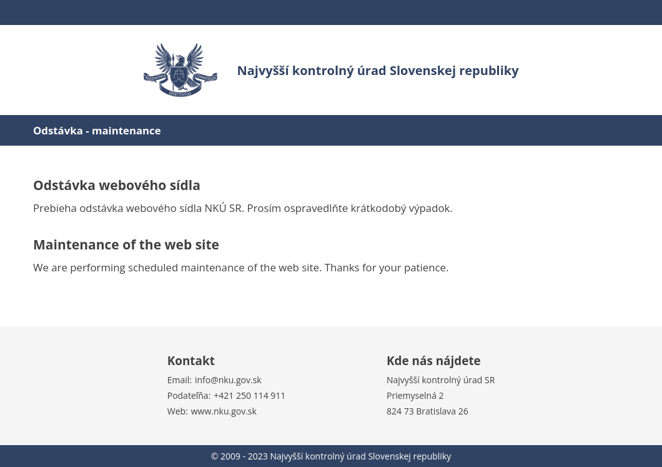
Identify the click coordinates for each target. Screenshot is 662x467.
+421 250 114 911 (249, 395)
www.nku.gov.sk (224, 411)
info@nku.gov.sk (228, 380)
